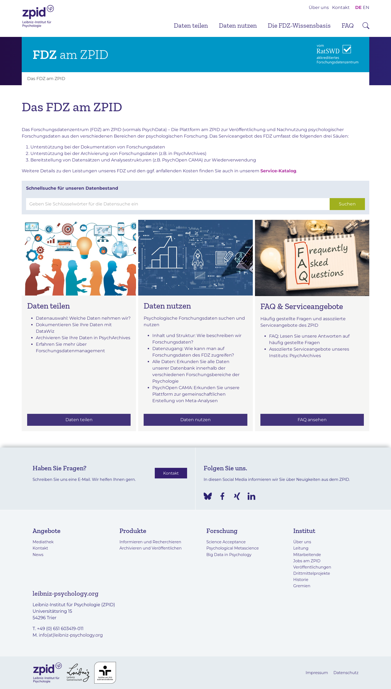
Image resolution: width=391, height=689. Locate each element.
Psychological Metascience (232, 548)
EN (366, 7)
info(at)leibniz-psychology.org (71, 635)
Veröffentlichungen (312, 567)
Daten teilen (191, 25)
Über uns (319, 7)
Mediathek (43, 541)
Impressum (316, 672)
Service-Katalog (278, 170)
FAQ (348, 25)
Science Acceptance (226, 541)
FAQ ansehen (312, 419)
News (38, 554)
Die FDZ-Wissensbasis (299, 25)
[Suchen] (178, 204)
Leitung (300, 548)
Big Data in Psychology (228, 554)
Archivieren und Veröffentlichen (150, 548)
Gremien (301, 585)
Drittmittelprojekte (311, 573)
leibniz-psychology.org (66, 593)
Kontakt (341, 7)
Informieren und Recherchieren (150, 541)
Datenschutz (345, 672)
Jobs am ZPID (306, 560)
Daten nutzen (238, 25)
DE (358, 7)
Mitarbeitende (307, 554)
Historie (300, 579)
